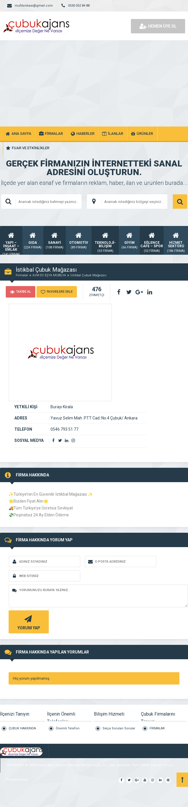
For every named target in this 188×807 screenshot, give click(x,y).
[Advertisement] (94, 83)
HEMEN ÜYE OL (158, 26)
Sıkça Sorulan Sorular (118, 728)
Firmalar (22, 275)
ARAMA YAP (180, 201)
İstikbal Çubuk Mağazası (88, 275)
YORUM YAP (28, 622)
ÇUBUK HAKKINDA (22, 728)
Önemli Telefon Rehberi (68, 731)
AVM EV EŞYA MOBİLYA (49, 275)
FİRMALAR (157, 728)
